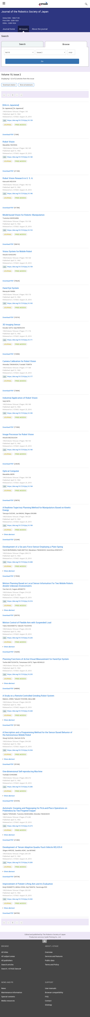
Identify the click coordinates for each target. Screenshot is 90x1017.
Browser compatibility (54, 992)
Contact (48, 1000)
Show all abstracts (26, 85)
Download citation (9, 85)
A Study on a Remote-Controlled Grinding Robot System (28, 695)
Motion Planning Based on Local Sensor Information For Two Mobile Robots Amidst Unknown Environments (38, 584)
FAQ (47, 996)
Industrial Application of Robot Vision (20, 397)
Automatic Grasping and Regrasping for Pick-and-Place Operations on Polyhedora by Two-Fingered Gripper (35, 809)
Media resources (8, 1000)
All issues (23, 29)
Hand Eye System (11, 288)
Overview (49, 952)
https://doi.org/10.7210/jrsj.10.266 (20, 786)
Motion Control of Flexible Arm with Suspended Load (27, 622)
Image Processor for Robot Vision (18, 434)
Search (22, 44)
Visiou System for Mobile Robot (17, 251)
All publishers (6, 960)
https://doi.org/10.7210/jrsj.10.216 (20, 601)
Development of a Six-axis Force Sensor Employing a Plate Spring (33, 546)
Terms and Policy (52, 964)
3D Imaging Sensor (11, 324)
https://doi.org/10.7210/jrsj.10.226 (20, 638)
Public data (49, 960)
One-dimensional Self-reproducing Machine (22, 771)
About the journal (39, 29)
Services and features (54, 956)
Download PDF (8, 134)
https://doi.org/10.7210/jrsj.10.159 (20, 266)
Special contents (8, 996)
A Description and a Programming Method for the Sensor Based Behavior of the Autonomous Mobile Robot (37, 733)
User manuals (50, 988)
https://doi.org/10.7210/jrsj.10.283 (20, 862)
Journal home (9, 29)
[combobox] (19, 52)
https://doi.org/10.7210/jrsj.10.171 (20, 340)
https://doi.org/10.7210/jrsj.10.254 (20, 750)
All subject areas (8, 956)
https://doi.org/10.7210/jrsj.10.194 (20, 486)
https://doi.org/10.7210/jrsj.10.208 (20, 562)
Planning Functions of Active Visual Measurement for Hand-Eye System (36, 659)
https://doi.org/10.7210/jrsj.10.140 (20, 157)
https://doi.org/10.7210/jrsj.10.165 (20, 303)
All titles (4, 952)
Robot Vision (9, 141)
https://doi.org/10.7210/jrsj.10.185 (20, 413)
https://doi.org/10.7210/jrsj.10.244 (20, 711)
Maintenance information (11, 992)
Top (44, 941)
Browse (66, 44)
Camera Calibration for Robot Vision (19, 361)
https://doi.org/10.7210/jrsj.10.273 (20, 826)
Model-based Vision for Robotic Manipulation (23, 214)
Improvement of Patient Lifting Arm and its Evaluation (28, 883)
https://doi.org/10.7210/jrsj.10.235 (20, 674)
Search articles (7, 964)
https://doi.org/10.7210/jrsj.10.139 (20, 120)
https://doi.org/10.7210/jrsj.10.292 (20, 899)
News (3, 988)
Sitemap (48, 1005)
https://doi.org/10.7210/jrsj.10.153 (20, 230)
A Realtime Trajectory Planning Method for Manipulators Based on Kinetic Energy (37, 509)
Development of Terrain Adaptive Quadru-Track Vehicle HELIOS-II (32, 847)
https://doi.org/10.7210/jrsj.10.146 (20, 193)
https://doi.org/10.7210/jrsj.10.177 (20, 376)
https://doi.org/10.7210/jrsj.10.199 (20, 525)
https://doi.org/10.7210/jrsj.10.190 (20, 449)
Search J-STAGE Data (11, 968)
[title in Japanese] (11, 105)
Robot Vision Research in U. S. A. (18, 178)
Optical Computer (11, 471)
